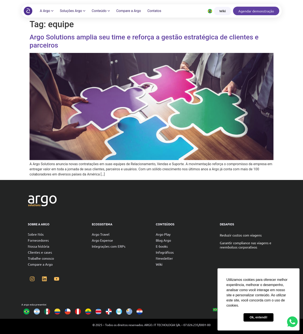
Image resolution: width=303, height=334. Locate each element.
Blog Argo (163, 240)
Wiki (159, 264)
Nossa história (38, 246)
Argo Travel (100, 234)
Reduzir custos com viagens (241, 235)
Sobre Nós (36, 234)
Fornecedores (38, 240)
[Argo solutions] (28, 11)
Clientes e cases (40, 252)
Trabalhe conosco (41, 258)
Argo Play (163, 234)
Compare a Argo (40, 264)
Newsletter (164, 258)
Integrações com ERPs (108, 246)
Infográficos (165, 252)
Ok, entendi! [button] (258, 317)
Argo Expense (102, 240)
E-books (162, 246)
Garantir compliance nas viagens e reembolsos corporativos (245, 245)
